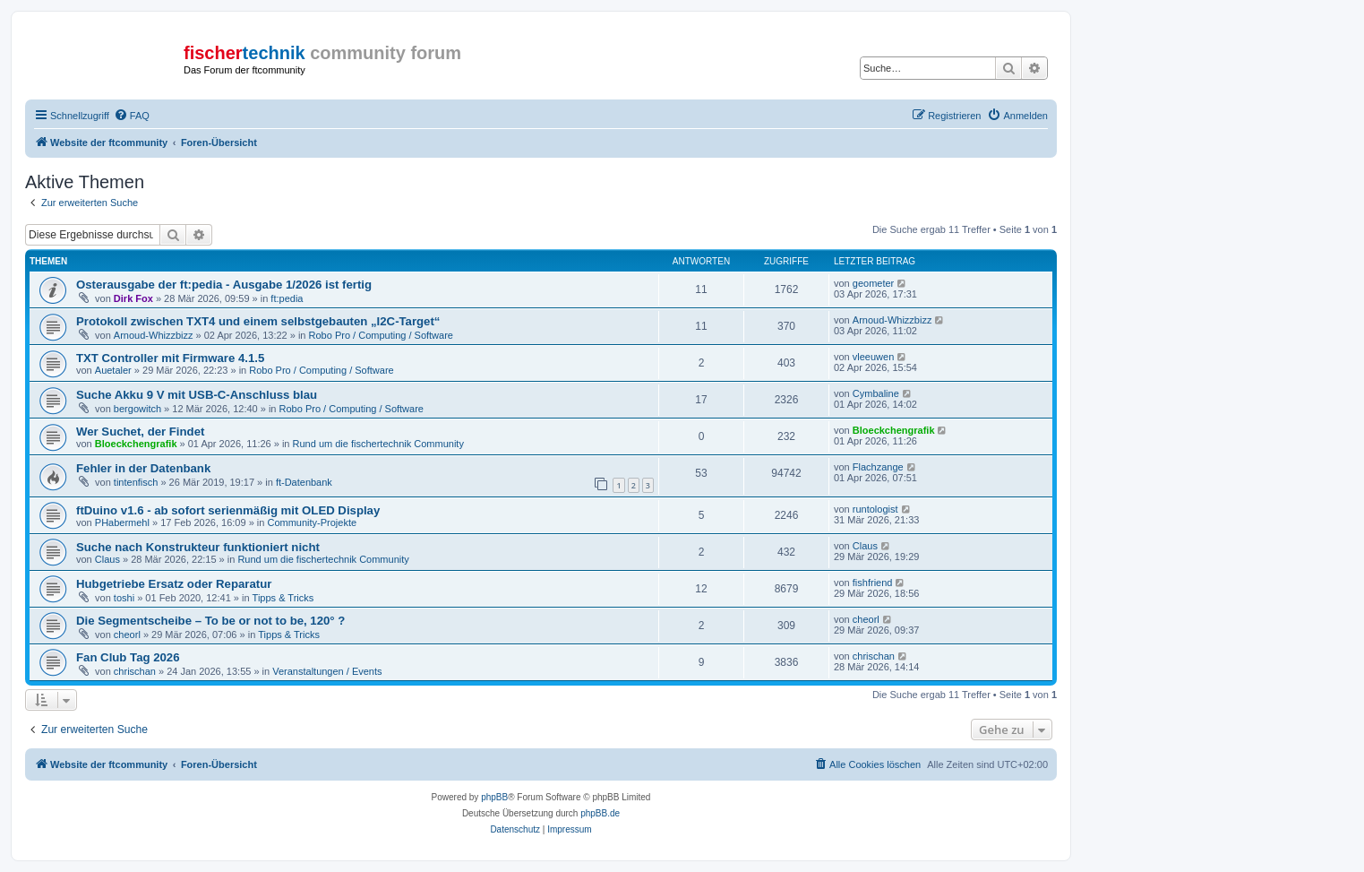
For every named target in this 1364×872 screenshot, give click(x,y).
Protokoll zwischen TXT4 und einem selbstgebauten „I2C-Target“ (258, 321)
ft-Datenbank (304, 482)
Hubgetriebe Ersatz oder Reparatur (173, 584)
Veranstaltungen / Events (327, 671)
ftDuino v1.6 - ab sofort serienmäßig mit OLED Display (228, 510)
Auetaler (113, 370)
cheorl (127, 634)
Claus (107, 559)
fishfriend (873, 582)
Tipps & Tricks (283, 597)
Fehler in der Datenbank (143, 468)
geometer (873, 283)
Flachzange (878, 467)
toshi (124, 597)
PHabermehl (122, 522)
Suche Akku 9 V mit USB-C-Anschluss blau (196, 394)
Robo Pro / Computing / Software (381, 335)
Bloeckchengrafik (136, 443)
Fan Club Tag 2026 (128, 657)
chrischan (135, 671)
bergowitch (137, 408)
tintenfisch (136, 482)
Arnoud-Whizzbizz (153, 335)
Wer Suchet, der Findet (140, 431)
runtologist (875, 509)
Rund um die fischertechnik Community (378, 443)
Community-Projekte (311, 522)
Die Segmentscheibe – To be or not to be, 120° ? (210, 620)
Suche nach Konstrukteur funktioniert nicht (198, 547)
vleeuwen (873, 356)
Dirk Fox (133, 298)
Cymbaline (876, 393)
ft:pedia (286, 298)
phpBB (494, 797)
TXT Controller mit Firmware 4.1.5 (170, 358)
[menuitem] (132, 115)
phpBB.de (600, 813)
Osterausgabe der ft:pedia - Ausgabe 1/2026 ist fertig (224, 284)
